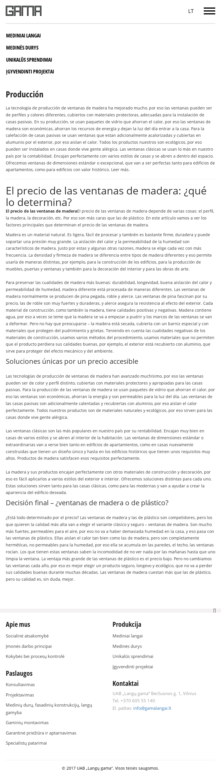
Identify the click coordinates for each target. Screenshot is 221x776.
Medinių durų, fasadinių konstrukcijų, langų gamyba (49, 708)
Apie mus (18, 624)
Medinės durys (22, 47)
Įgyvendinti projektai (30, 71)
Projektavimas (20, 695)
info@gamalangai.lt (152, 708)
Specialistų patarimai (26, 743)
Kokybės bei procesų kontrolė (35, 656)
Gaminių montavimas (27, 722)
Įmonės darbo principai (29, 646)
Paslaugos (19, 673)
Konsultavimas (20, 684)
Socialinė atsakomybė (27, 636)
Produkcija (127, 624)
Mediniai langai (23, 35)
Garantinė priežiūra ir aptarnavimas (41, 733)
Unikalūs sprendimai (29, 59)
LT (191, 10)
